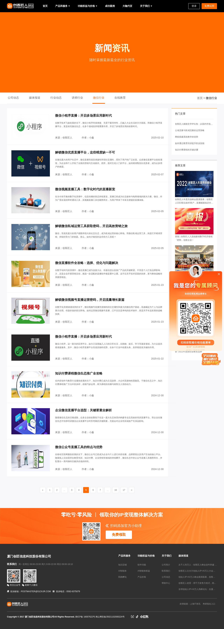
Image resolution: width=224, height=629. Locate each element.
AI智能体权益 (144, 571)
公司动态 (13, 97)
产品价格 (142, 577)
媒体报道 (34, 97)
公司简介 (166, 565)
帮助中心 (166, 583)
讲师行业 (77, 97)
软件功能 (142, 565)
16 (115, 490)
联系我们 (166, 571)
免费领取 (119, 534)
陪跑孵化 (122, 577)
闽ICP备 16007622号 (85, 617)
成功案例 (110, 6)
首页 (45, 6)
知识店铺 (122, 565)
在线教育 (120, 97)
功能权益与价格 (86, 6)
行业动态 (56, 97)
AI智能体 (122, 571)
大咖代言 (127, 6)
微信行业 (98, 97)
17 (124, 490)
